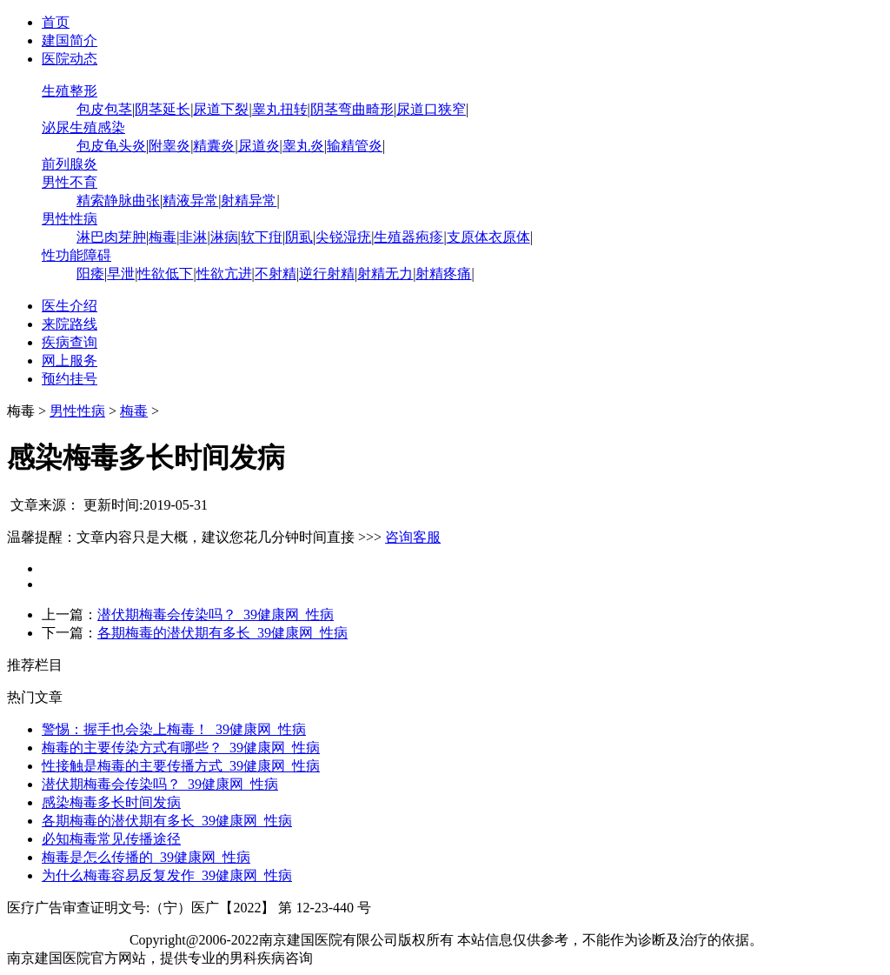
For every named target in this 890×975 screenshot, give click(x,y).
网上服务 (69, 360)
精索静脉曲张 (118, 200)
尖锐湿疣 (343, 237)
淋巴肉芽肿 (111, 237)
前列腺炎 (69, 164)
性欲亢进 (224, 273)
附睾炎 (169, 145)
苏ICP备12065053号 (66, 939)
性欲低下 (165, 273)
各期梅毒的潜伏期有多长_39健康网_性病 (222, 632)
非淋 (193, 237)
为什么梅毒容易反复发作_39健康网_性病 (167, 875)
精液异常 (190, 200)
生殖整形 (69, 90)
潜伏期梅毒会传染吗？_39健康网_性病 (215, 614)
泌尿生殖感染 (83, 127)
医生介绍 (69, 305)
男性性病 (69, 218)
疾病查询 (69, 342)
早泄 (121, 273)
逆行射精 (327, 273)
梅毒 (162, 237)
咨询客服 (413, 537)
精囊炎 (214, 145)
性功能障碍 (76, 255)
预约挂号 (69, 378)
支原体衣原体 (488, 237)
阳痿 (90, 273)
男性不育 (69, 182)
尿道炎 (259, 145)
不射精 (275, 273)
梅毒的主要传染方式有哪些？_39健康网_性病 (181, 747)
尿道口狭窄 (431, 109)
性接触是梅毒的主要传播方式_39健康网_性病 (181, 765)
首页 (56, 22)
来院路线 (69, 324)
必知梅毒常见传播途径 (111, 838)
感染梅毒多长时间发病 (111, 802)
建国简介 (69, 40)
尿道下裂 (221, 109)
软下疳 (261, 237)
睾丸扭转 (280, 109)
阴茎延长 (162, 109)
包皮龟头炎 (111, 145)
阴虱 (299, 237)
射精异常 (248, 200)
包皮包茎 (104, 109)
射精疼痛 (443, 273)
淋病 (224, 237)
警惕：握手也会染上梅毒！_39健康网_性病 (174, 729)
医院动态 (69, 58)
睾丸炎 (303, 145)
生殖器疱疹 (408, 237)
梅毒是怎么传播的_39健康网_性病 (146, 857)
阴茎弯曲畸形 (352, 109)
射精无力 (385, 273)
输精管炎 (354, 145)
